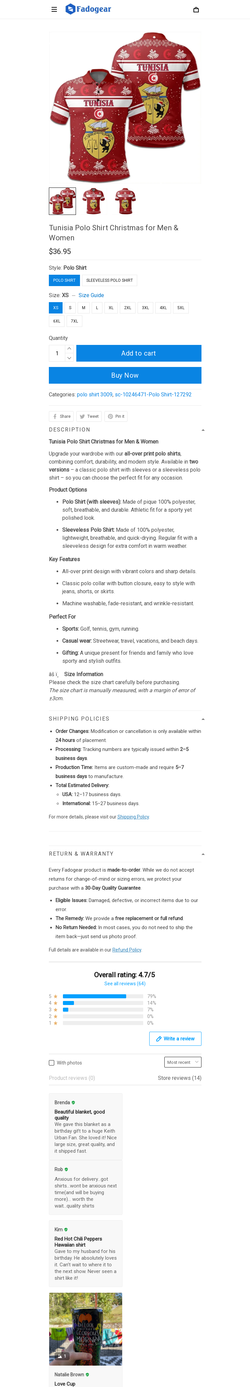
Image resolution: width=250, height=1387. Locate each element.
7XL (74, 321)
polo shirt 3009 (94, 394)
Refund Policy (126, 950)
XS (65, 295)
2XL (127, 307)
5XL (180, 307)
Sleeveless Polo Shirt (109, 280)
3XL (145, 307)
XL (111, 307)
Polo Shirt (74, 268)
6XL (56, 321)
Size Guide (91, 295)
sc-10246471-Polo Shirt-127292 (153, 394)
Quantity (58, 338)
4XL (163, 307)
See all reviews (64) (125, 983)
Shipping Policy (133, 816)
